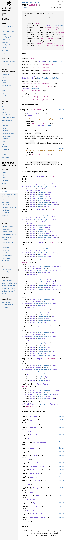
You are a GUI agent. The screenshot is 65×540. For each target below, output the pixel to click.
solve (38, 2)
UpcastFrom (31, 499)
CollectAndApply (40, 442)
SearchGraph (27, 83)
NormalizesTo (44, 123)
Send (39, 293)
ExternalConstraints (44, 204)
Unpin (39, 359)
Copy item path (39, 4)
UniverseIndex (46, 70)
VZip (35, 506)
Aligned (33, 416)
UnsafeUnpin (42, 384)
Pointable (34, 473)
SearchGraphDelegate (42, 83)
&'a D (38, 23)
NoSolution (50, 43)
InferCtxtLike (28, 78)
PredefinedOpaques (44, 202)
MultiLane (30, 510)
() (43, 43)
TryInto (36, 488)
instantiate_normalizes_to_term (42, 119)
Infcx (43, 76)
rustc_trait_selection (29, 2)
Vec (41, 39)
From (32, 448)
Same (32, 477)
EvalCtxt (37, 110)
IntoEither (35, 463)
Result (38, 43)
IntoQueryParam (37, 466)
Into (35, 455)
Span (51, 94)
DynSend (40, 176)
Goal (57, 39)
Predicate (36, 88)
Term (49, 125)
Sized (37, 424)
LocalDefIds (42, 198)
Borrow (33, 427)
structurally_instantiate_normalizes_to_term (42, 150)
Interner (32, 19)
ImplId (40, 206)
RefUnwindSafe (43, 260)
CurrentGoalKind (51, 28)
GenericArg (41, 200)
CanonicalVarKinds (55, 61)
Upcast (39, 495)
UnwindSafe (55, 404)
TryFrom (36, 481)
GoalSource (49, 39)
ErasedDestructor (38, 517)
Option (25, 91)
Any (31, 420)
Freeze (40, 242)
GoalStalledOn (35, 91)
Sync (28, 307)
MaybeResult (35, 470)
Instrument (35, 452)
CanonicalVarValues (56, 30)
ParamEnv (40, 194)
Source (24, 7)
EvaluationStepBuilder (55, 45)
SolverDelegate (34, 17)
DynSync (29, 190)
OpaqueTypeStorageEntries (48, 78)
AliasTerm (36, 157)
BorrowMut (34, 435)
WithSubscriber (37, 514)
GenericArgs (42, 192)
